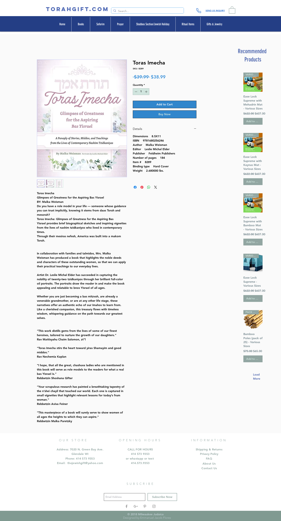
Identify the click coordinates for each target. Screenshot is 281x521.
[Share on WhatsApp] (149, 187)
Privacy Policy (209, 454)
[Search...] (147, 11)
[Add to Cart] (253, 121)
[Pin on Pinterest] (142, 187)
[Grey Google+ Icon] (136, 506)
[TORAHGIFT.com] (77, 9)
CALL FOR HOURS (140, 449)
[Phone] (198, 11)
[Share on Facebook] (135, 187)
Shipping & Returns (209, 449)
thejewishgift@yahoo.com (85, 463)
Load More (255, 376)
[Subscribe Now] (162, 497)
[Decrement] (135, 92)
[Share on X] (155, 187)
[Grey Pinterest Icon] (145, 506)
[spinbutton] (141, 92)
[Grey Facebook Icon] (126, 506)
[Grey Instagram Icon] (154, 506)
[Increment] (146, 92)
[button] (232, 10)
